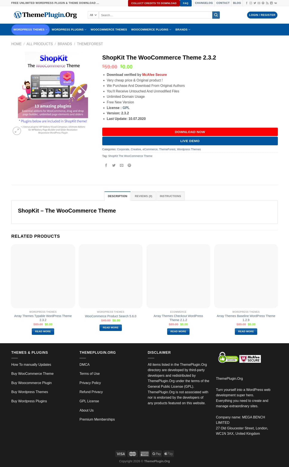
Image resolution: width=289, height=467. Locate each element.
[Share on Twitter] (114, 165)
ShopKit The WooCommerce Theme (130, 156)
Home (16, 44)
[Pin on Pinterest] (129, 165)
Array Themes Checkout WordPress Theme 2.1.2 (178, 318)
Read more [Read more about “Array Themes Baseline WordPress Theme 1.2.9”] (246, 331)
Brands (65, 44)
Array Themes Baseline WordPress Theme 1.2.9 (246, 318)
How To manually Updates (31, 364)
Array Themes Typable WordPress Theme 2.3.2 (43, 318)
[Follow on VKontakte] (275, 3)
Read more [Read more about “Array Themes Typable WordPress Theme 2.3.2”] (43, 331)
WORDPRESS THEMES (30, 30)
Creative (136, 149)
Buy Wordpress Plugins (29, 401)
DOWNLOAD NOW (190, 132)
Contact (223, 3)
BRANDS (182, 30)
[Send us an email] (259, 3)
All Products (39, 44)
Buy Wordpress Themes (29, 392)
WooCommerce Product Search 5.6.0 (110, 316)
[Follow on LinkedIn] (271, 3)
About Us (87, 410)
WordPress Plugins (69, 30)
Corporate (123, 149)
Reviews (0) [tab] (143, 196)
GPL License (89, 401)
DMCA (85, 364)
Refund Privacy (91, 392)
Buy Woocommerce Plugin (31, 383)
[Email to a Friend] (121, 165)
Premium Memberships (97, 419)
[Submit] (216, 15)
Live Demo (190, 141)
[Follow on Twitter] (255, 3)
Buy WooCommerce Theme (32, 373)
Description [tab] (117, 196)
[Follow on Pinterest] (263, 3)
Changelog (204, 3)
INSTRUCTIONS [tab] (170, 196)
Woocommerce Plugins (151, 30)
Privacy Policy (90, 383)
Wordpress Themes (189, 149)
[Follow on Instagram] (250, 3)
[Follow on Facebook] (246, 3)
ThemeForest (90, 44)
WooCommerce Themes (109, 29)
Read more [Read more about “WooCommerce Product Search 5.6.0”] (111, 327)
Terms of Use (90, 373)
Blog (237, 3)
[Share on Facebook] (106, 165)
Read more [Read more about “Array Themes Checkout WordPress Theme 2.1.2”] (178, 331)
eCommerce (150, 149)
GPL (126, 108)
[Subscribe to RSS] (267, 3)
